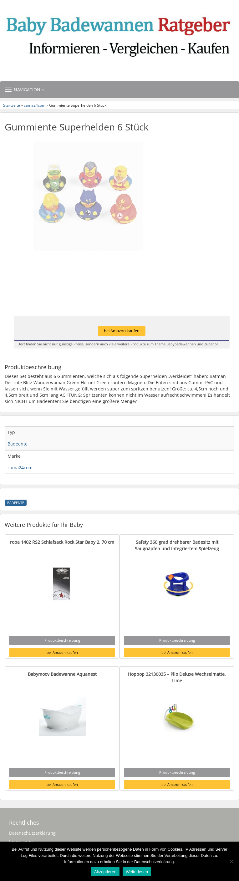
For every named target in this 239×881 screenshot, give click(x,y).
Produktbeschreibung (62, 640)
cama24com (34, 105)
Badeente (15, 503)
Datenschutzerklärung (32, 833)
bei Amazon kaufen (122, 331)
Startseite (11, 105)
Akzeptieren (105, 871)
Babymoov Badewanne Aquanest (62, 674)
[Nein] (231, 861)
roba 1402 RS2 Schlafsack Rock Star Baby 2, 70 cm (62, 542)
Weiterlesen (137, 871)
